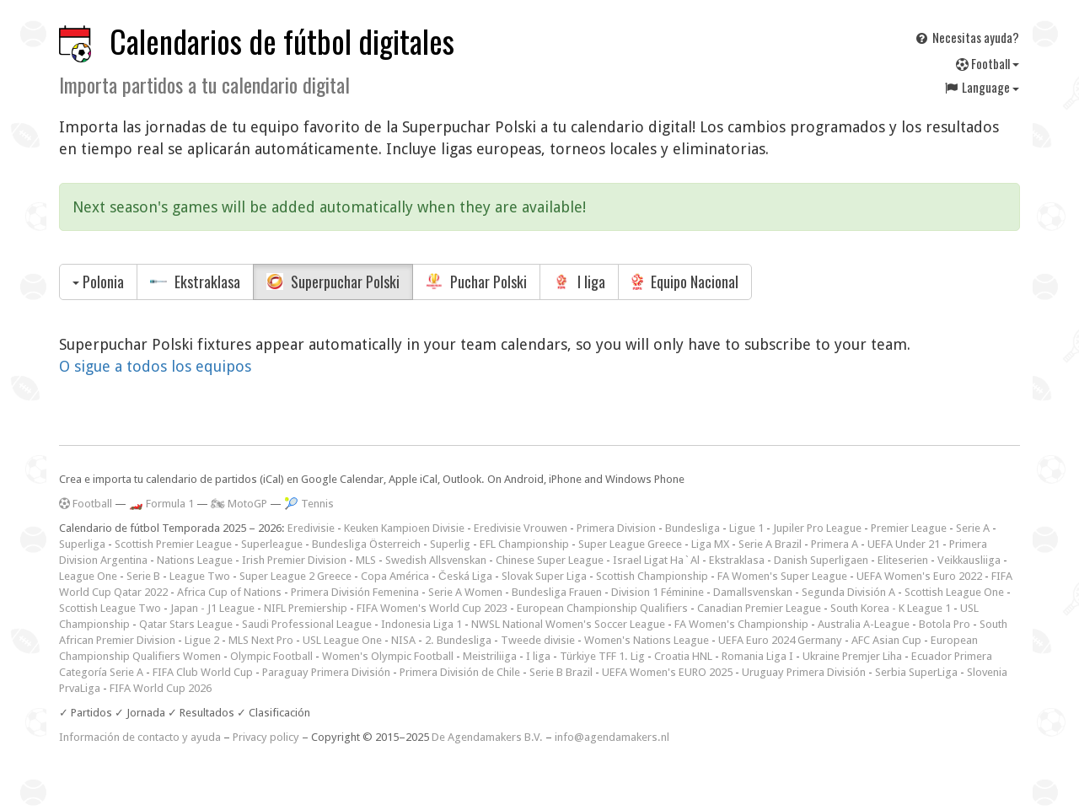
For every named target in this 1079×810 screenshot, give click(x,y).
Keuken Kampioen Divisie (404, 528)
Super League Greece (630, 544)
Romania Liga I (757, 656)
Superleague (272, 544)
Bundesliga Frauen (557, 592)
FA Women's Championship (741, 624)
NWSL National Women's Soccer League (568, 624)
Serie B (143, 576)
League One (88, 576)
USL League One (342, 640)
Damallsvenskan (752, 592)
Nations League (195, 560)
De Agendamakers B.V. (487, 737)
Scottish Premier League (173, 544)
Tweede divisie (538, 640)
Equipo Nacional (684, 281)
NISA (403, 640)
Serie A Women (465, 592)
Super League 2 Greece (295, 576)
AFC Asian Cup (886, 640)
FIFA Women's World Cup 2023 (432, 608)
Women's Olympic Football (388, 656)
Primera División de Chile (460, 672)
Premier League (909, 528)
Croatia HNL (683, 656)
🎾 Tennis (309, 503)
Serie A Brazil (770, 544)
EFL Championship (524, 544)
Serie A (973, 528)
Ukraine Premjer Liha (852, 656)
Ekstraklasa (195, 281)
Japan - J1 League (212, 608)
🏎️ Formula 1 (161, 503)
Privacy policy (266, 737)
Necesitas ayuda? (966, 37)
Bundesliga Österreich (366, 544)
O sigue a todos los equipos (155, 366)
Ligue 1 (746, 528)
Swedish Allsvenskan (435, 560)
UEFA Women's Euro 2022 (919, 576)
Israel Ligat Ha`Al (656, 560)
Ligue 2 (202, 640)
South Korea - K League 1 (890, 608)
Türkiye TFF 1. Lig (602, 656)
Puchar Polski (476, 281)
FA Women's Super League (782, 576)
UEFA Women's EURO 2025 (667, 672)
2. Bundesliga (458, 640)
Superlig (450, 544)
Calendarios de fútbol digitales (282, 41)
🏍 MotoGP (239, 503)
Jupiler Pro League (817, 528)
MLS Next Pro (260, 640)
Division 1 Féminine (657, 592)
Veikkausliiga (969, 560)
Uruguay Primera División (804, 672)
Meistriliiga (490, 656)
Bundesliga (692, 528)
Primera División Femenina (355, 592)
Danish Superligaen (821, 560)
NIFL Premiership (305, 608)
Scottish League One (954, 592)
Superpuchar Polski (333, 281)
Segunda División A (848, 592)
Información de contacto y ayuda (140, 737)
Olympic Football (271, 656)
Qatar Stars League (186, 624)
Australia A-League (864, 624)
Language (981, 87)
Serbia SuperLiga (916, 672)
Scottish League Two (110, 608)
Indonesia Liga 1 (421, 624)
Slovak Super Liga (544, 576)
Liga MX (710, 544)
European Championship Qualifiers (602, 608)
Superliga (82, 544)
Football (987, 63)
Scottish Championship (652, 576)
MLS (366, 560)
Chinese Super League (550, 560)
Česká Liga (465, 576)
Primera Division (616, 528)
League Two (199, 576)
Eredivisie (311, 528)
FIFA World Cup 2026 (161, 688)
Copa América (395, 576)
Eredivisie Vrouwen (520, 528)
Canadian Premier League (759, 608)
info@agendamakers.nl (612, 737)
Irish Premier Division (294, 560)
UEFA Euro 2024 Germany (780, 640)
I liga (579, 281)
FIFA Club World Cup (203, 672)
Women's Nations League (646, 640)
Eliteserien (903, 560)
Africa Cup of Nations (229, 592)
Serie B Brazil (561, 672)
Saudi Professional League (307, 624)
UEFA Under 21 (903, 544)
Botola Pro (944, 624)
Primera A (834, 544)
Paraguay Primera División (326, 672)
